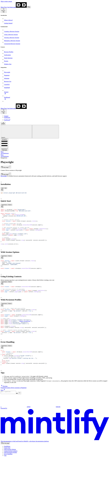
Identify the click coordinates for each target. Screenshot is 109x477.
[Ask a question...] (9, 411)
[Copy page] (5, 167)
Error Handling (8, 473)
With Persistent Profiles (10, 471)
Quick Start (7, 467)
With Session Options (10, 468)
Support (6, 116)
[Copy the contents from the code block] (2, 190)
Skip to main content (6, 1)
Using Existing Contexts (10, 470)
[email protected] (25, 334)
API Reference (5, 153)
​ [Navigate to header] (54, 182)
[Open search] (4, 10)
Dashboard (7, 117)
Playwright (4, 176)
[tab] (2, 188)
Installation (7, 465)
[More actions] (45, 131)
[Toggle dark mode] (29, 7)
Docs (2, 151)
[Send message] (21, 412)
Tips (5, 475)
